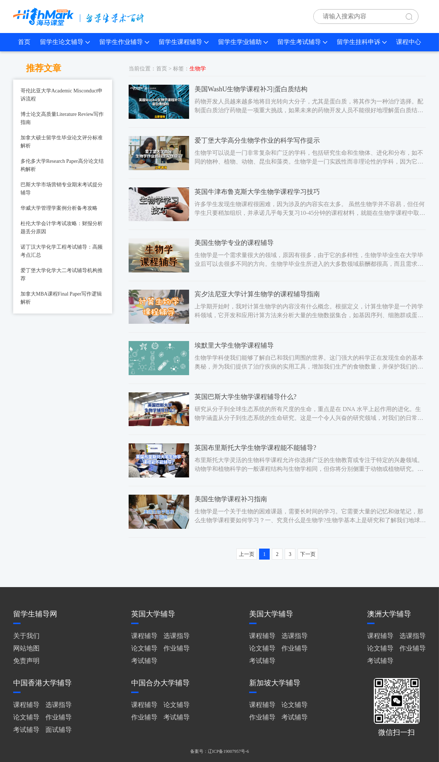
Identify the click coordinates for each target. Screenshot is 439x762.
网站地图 (26, 648)
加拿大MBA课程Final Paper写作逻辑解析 (61, 298)
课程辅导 (144, 636)
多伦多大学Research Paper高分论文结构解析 (62, 165)
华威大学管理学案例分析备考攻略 (59, 208)
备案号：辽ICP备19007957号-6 (219, 751)
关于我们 (26, 636)
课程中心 (408, 42)
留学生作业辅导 (124, 42)
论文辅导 (144, 648)
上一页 (246, 554)
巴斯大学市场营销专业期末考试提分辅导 (62, 188)
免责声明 (26, 660)
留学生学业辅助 (243, 42)
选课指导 (176, 636)
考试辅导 (144, 660)
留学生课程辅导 (184, 42)
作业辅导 (176, 648)
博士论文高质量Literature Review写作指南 (62, 118)
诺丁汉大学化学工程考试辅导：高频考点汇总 (62, 251)
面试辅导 (58, 729)
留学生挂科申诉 (362, 42)
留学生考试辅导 (302, 42)
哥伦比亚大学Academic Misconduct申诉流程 (62, 95)
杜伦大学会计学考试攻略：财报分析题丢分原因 (62, 227)
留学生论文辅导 (65, 42)
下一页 (308, 554)
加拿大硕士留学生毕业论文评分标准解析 (62, 142)
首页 (24, 42)
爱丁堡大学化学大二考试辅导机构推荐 (62, 274)
